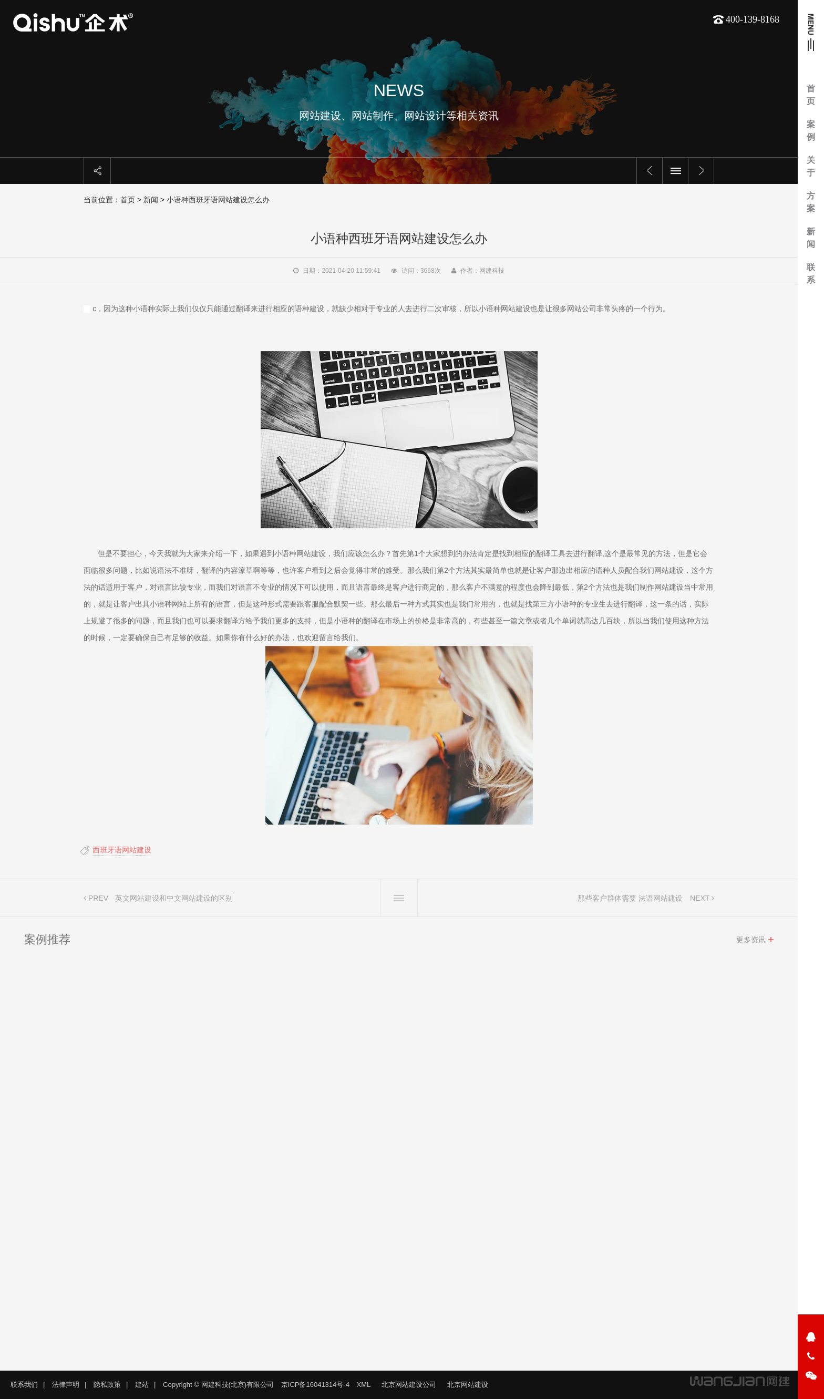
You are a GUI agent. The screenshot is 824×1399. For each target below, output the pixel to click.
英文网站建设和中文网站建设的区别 (174, 901)
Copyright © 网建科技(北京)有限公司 (218, 1384)
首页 (811, 95)
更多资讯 (751, 943)
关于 (811, 166)
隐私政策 (107, 1384)
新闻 (811, 238)
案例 (811, 130)
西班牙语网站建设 (118, 850)
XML (364, 1384)
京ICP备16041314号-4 (315, 1384)
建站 (142, 1384)
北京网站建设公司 (409, 1384)
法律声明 (65, 1384)
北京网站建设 (467, 1384)
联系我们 (24, 1384)
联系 (811, 273)
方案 (811, 202)
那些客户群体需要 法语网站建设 (630, 901)
